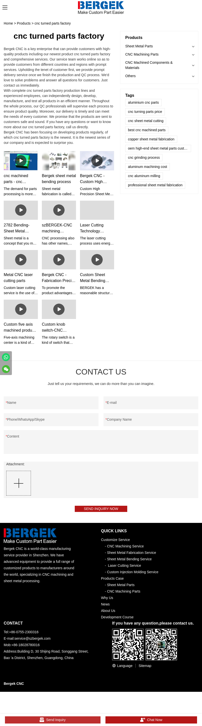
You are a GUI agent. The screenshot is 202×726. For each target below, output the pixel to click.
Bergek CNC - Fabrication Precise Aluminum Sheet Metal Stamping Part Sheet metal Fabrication (59, 278)
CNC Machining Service (125, 547)
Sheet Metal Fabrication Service (131, 554)
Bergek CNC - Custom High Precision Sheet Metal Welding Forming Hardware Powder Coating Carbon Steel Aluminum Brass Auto (96, 179)
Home (8, 23)
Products (23, 23)
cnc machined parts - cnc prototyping (16, 179)
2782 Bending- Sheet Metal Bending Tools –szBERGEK (18, 228)
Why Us (107, 599)
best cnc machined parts (147, 130)
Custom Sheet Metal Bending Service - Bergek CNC (94, 278)
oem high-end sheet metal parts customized (159, 148)
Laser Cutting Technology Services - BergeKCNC (91, 228)
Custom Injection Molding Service (132, 573)
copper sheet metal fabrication (151, 139)
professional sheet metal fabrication (155, 185)
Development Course (117, 618)
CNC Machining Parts (142, 54)
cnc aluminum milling (144, 176)
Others (130, 76)
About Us (108, 612)
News (105, 605)
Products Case (112, 580)
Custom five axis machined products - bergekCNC (20, 327)
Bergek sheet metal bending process (59, 179)
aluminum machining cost (147, 167)
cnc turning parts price (145, 112)
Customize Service (115, 541)
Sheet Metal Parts (139, 46)
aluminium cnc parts (143, 102)
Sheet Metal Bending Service (129, 560)
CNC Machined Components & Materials (149, 65)
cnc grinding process (144, 157)
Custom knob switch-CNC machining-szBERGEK (53, 327)
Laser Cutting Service (124, 567)
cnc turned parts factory (53, 23)
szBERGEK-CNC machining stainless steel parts (57, 228)
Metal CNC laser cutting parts (18, 278)
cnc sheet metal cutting (145, 121)
